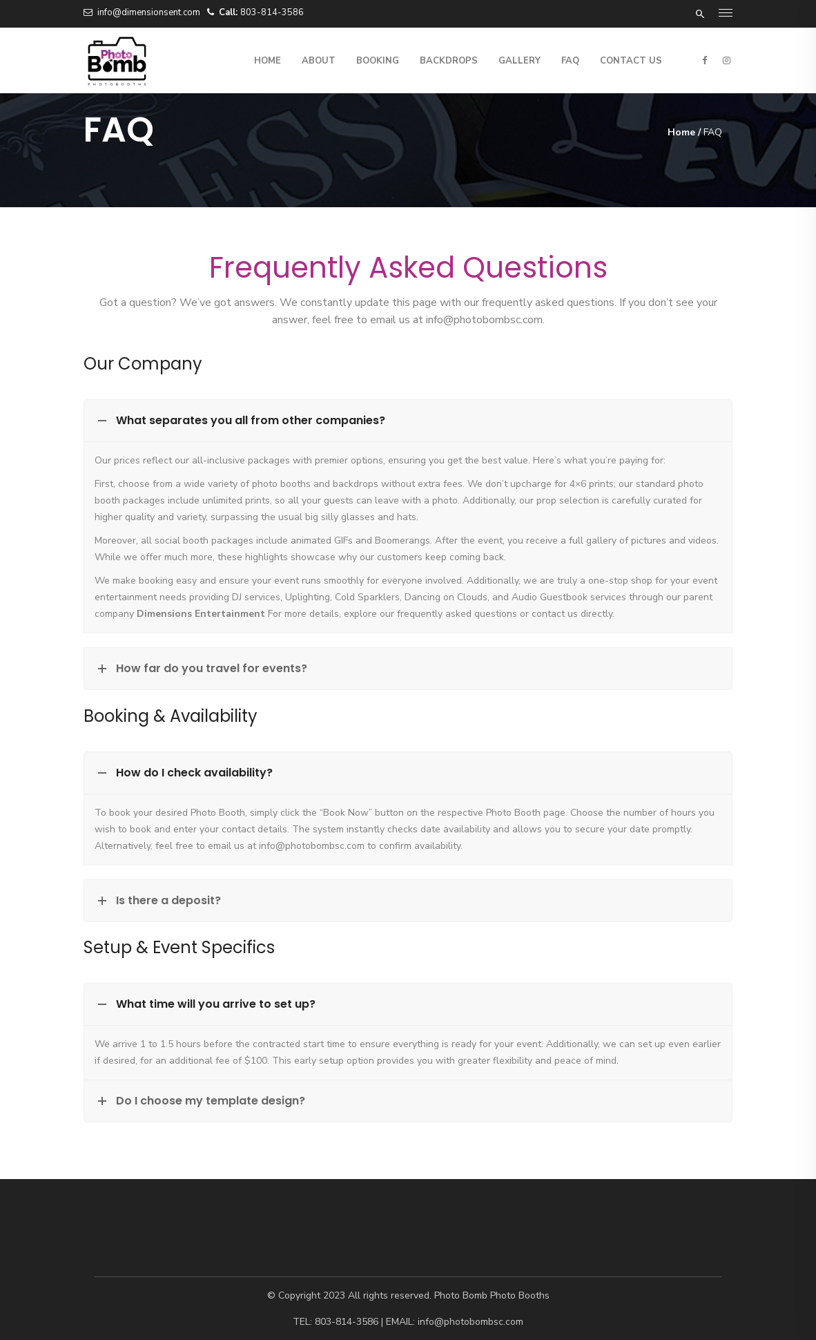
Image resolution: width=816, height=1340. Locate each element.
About (319, 61)
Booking (377, 61)
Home (267, 61)
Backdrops (449, 61)
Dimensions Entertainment (201, 613)
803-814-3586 (272, 12)
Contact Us (631, 61)
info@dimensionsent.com (148, 12)
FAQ (570, 61)
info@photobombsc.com (484, 319)
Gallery (519, 61)
